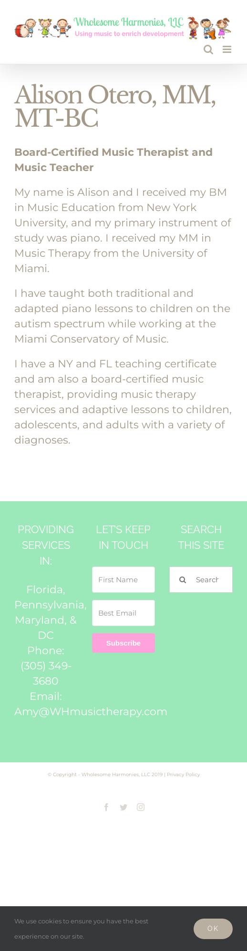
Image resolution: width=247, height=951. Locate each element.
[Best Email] (123, 613)
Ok (213, 928)
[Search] (182, 580)
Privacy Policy (183, 774)
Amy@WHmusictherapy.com (90, 711)
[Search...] (201, 580)
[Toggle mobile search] (208, 49)
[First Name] (123, 580)
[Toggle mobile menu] (228, 49)
